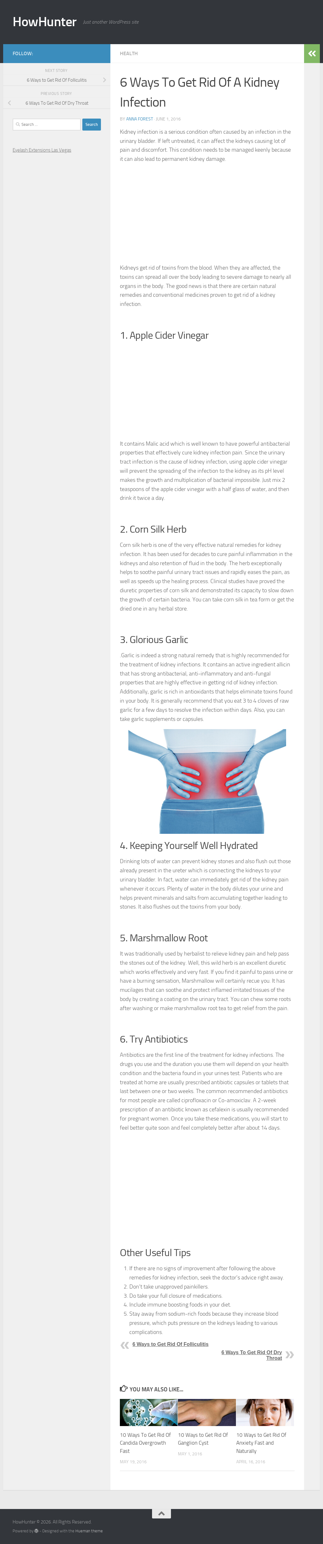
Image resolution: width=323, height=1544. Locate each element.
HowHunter (45, 22)
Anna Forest (139, 119)
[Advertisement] (207, 213)
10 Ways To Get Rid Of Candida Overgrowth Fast (145, 1443)
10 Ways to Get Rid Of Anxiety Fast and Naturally (261, 1443)
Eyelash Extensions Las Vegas (42, 150)
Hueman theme (89, 1531)
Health (129, 53)
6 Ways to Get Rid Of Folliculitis (170, 1344)
